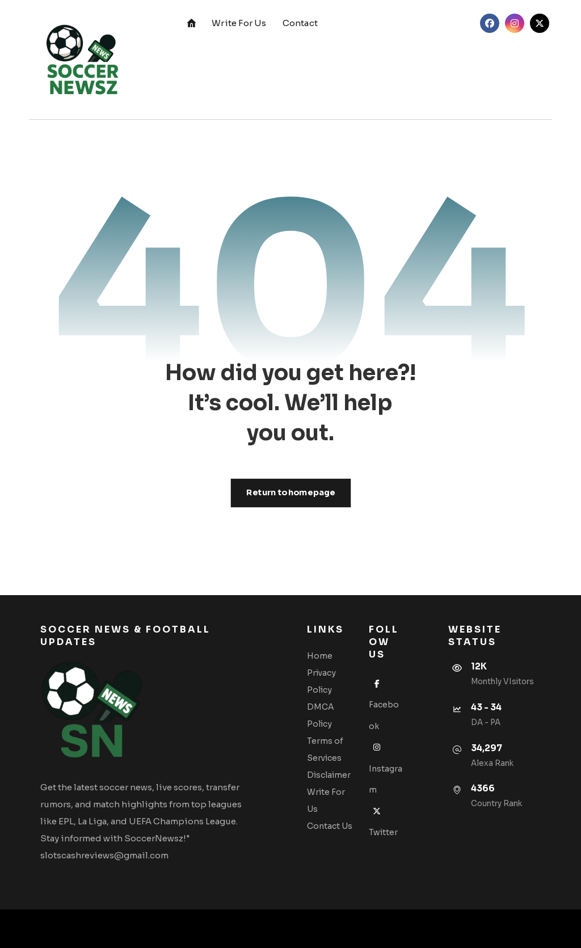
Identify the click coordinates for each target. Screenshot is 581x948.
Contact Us (329, 826)
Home (319, 656)
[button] (489, 23)
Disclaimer (329, 775)
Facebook (384, 705)
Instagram (385, 768)
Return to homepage (290, 492)
